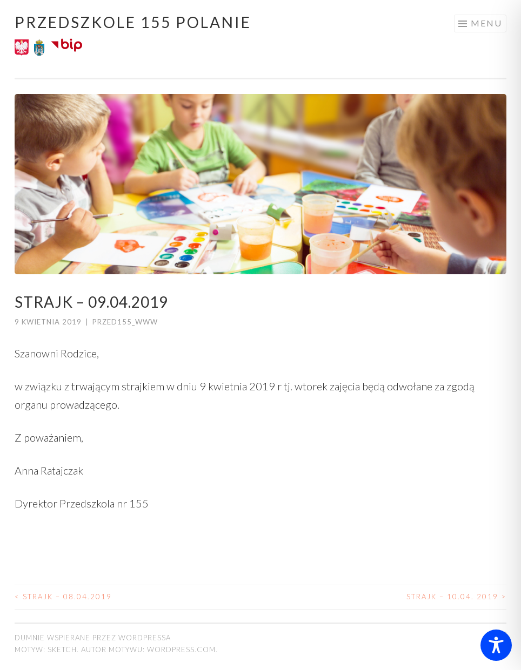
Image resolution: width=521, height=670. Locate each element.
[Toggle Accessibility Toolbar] (496, 645)
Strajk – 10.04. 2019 (456, 596)
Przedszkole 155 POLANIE (133, 22)
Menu (486, 23)
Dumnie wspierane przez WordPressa (93, 637)
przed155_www (125, 321)
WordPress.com (181, 649)
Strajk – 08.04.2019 (63, 596)
